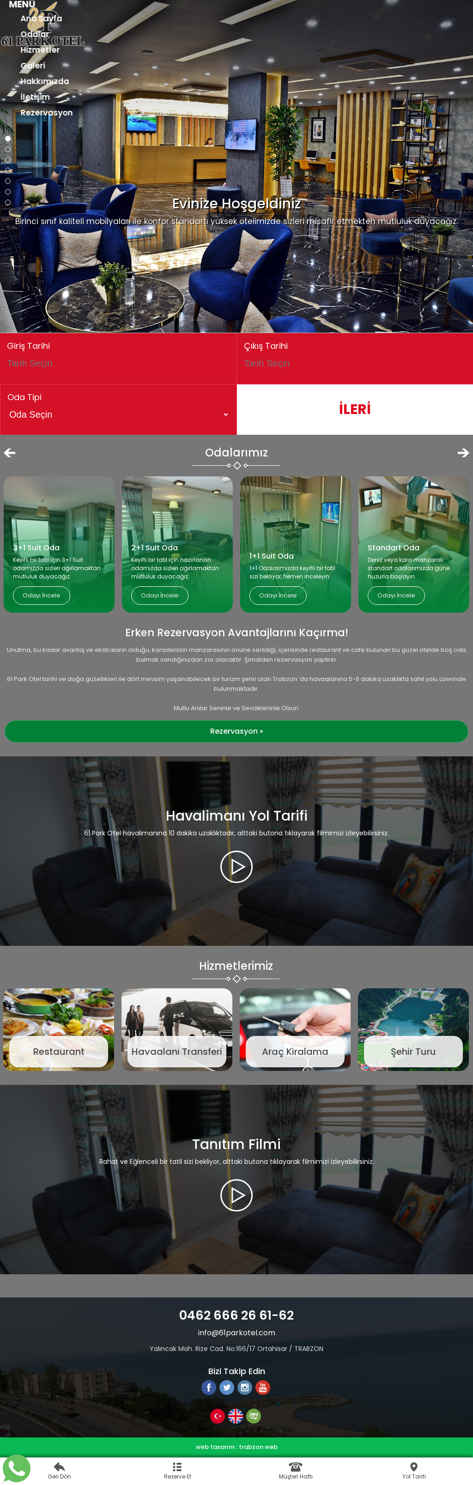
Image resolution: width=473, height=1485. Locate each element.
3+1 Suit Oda (36, 548)
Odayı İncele (42, 595)
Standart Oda (393, 548)
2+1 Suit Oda (154, 548)
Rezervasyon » (236, 731)
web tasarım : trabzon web (237, 1446)
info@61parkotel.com (236, 1332)
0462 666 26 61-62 (236, 1315)
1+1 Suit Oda (271, 556)
